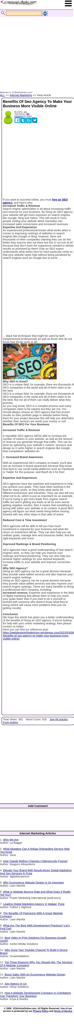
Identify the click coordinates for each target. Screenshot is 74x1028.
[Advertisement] (36, 50)
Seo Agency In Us (16, 983)
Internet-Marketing (21, 95)
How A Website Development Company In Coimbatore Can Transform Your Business (35, 994)
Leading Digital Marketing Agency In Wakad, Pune (33, 904)
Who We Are (11, 839)
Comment (18, 116)
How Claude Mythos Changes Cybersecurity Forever (35, 861)
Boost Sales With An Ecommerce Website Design (35, 974)
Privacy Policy (40, 1011)
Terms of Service (63, 1011)
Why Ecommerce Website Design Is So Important (33, 882)
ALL (2, 95)
